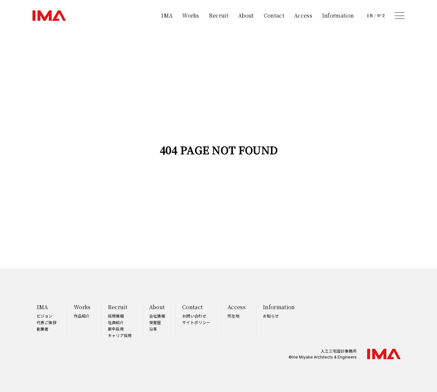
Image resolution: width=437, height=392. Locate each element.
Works (190, 15)
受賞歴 (155, 322)
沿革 (153, 329)
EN (370, 16)
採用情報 (116, 316)
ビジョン (45, 316)
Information (338, 15)
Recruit (218, 15)
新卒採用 (116, 329)
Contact (274, 15)
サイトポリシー (196, 322)
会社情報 (157, 316)
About (246, 15)
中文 (381, 16)
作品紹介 (82, 316)
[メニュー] (400, 15)
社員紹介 (116, 322)
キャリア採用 (120, 335)
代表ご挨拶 (47, 322)
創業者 (43, 329)
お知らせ (271, 316)
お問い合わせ (194, 316)
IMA (167, 15)
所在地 (233, 316)
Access (303, 15)
